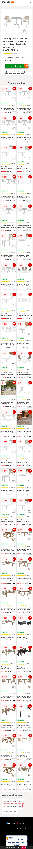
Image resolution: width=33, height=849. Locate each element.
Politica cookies (22, 831)
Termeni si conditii (13, 829)
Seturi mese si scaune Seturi (12, 806)
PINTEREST (21, 823)
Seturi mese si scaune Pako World (14, 801)
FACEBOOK (11, 823)
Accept (23, 847)
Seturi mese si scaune (10, 812)
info (14, 112)
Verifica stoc (19, 66)
